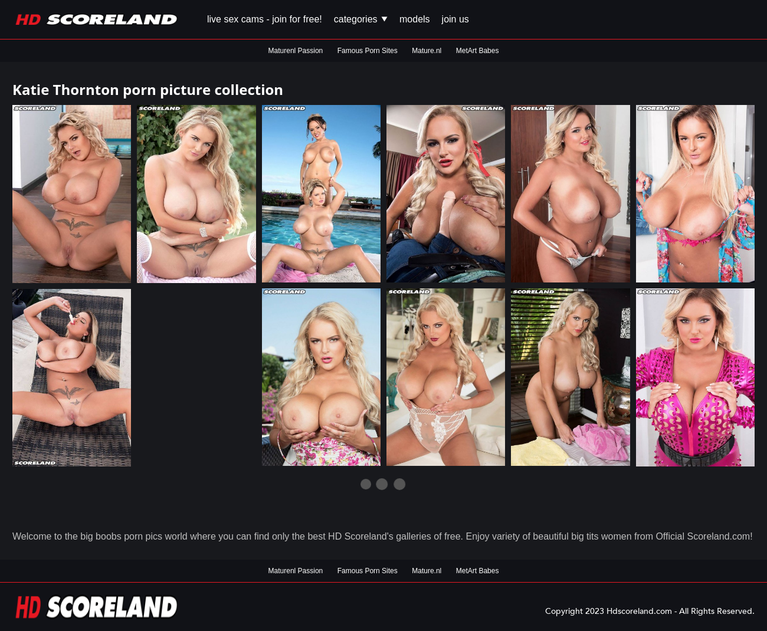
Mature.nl (426, 51)
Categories (361, 19)
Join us (455, 19)
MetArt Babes (477, 51)
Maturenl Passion (295, 51)
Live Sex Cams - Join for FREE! (264, 19)
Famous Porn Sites (367, 51)
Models (414, 19)
